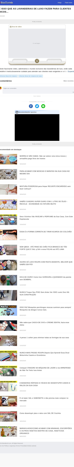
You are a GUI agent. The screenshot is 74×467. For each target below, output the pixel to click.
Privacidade (23, 446)
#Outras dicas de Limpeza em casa (30, 76)
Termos (18, 446)
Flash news (68, 2)
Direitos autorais (31, 446)
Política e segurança (10, 446)
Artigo (59, 2)
